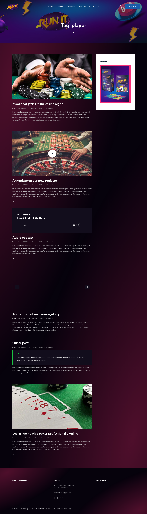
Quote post (20, 343)
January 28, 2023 (23, 108)
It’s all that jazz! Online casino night (37, 104)
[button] (17, 287)
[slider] (84, 224)
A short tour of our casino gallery (36, 314)
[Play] (19, 225)
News (14, 108)
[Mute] (78, 225)
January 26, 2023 (25, 438)
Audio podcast (22, 237)
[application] (52, 225)
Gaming (14, 438)
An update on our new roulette (34, 180)
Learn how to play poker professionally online (45, 433)
